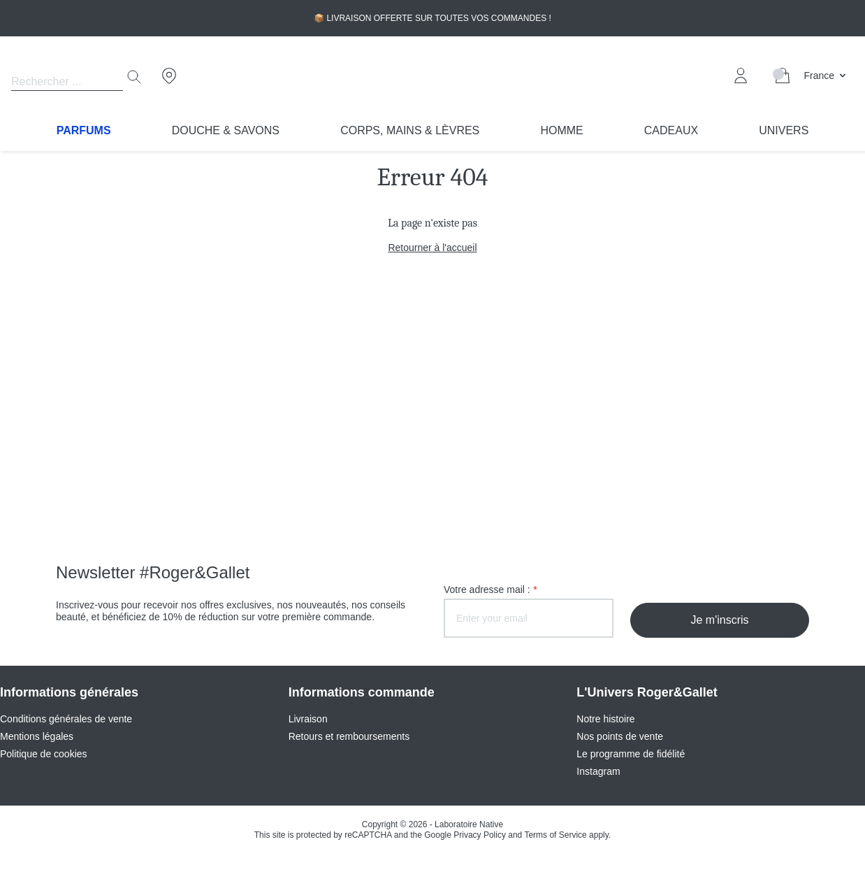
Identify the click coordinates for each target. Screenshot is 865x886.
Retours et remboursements (349, 736)
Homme (561, 130)
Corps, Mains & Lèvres (409, 130)
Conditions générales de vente (66, 718)
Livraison (308, 718)
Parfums (84, 130)
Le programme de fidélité (630, 753)
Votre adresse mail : (490, 589)
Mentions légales (36, 736)
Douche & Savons (225, 130)
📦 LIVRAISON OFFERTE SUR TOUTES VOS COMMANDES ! (432, 18)
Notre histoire (605, 718)
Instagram (598, 771)
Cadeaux (671, 130)
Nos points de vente (619, 736)
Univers (783, 130)
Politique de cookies (43, 753)
